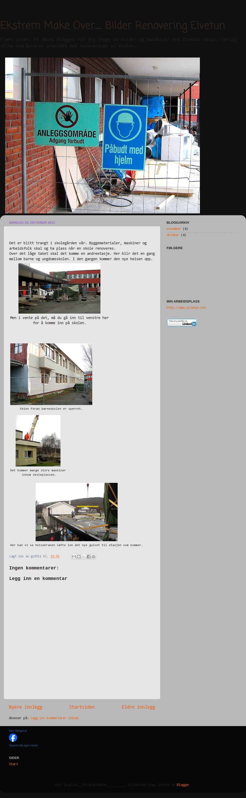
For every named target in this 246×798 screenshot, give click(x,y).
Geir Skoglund (18, 730)
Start (13, 764)
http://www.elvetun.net (186, 307)
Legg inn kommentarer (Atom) (54, 718)
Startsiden (82, 707)
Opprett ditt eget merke (23, 745)
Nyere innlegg (25, 707)
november (174, 229)
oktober (173, 235)
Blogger (183, 785)
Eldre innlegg (138, 707)
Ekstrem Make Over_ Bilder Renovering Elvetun (112, 26)
